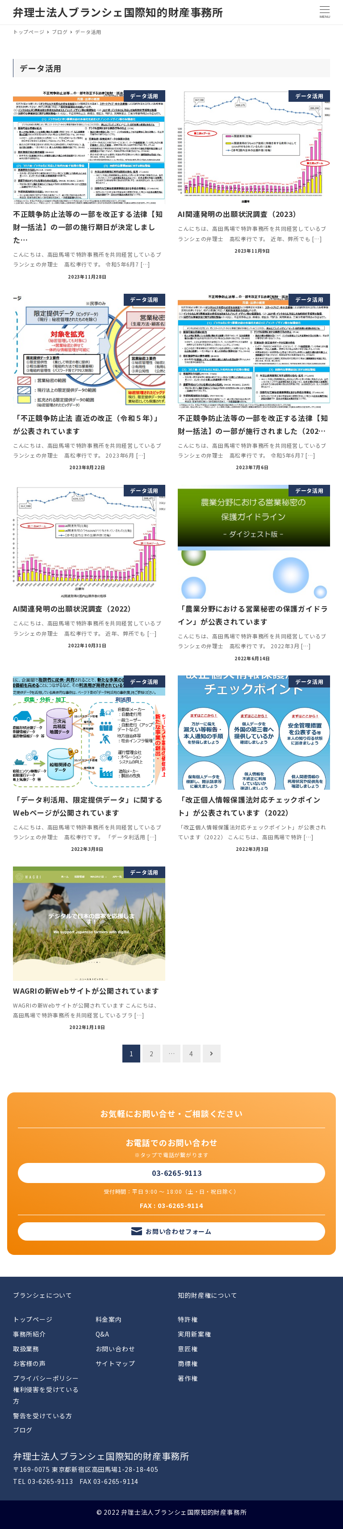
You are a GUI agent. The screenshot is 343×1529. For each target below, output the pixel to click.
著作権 (187, 1378)
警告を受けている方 (42, 1415)
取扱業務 (26, 1348)
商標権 (187, 1363)
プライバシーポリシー (46, 1378)
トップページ (33, 1319)
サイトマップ (115, 1363)
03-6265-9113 (177, 1172)
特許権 (187, 1319)
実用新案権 (194, 1333)
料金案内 (109, 1319)
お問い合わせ (115, 1348)
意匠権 (187, 1348)
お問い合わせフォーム (179, 1231)
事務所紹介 (29, 1333)
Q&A (102, 1333)
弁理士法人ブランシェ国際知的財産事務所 (118, 12)
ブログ (23, 1429)
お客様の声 (29, 1363)
